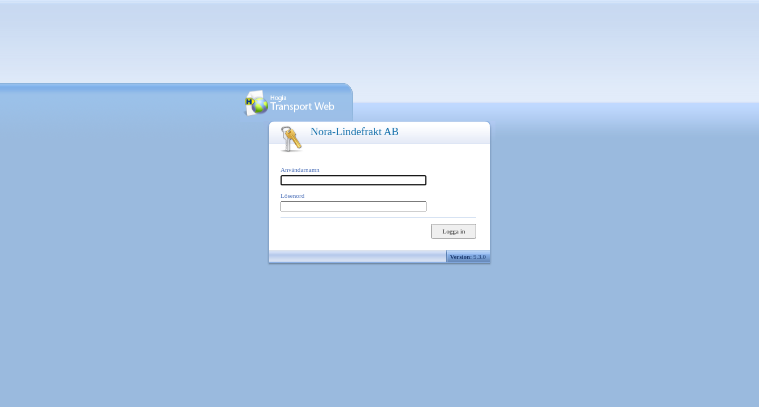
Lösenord (292, 195)
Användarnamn (300, 169)
